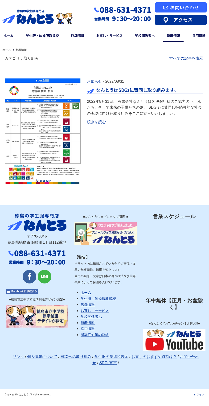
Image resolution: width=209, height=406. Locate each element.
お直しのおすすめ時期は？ (154, 357)
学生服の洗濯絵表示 (111, 357)
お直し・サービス (109, 35)
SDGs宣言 (108, 363)
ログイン (199, 394)
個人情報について (42, 357)
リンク (18, 357)
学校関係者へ (145, 35)
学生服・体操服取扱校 (42, 35)
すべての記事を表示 (186, 58)
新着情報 (173, 35)
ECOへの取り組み (75, 357)
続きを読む (96, 122)
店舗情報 (77, 35)
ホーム (8, 35)
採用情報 (198, 35)
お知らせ (94, 81)
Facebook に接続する (22, 291)
